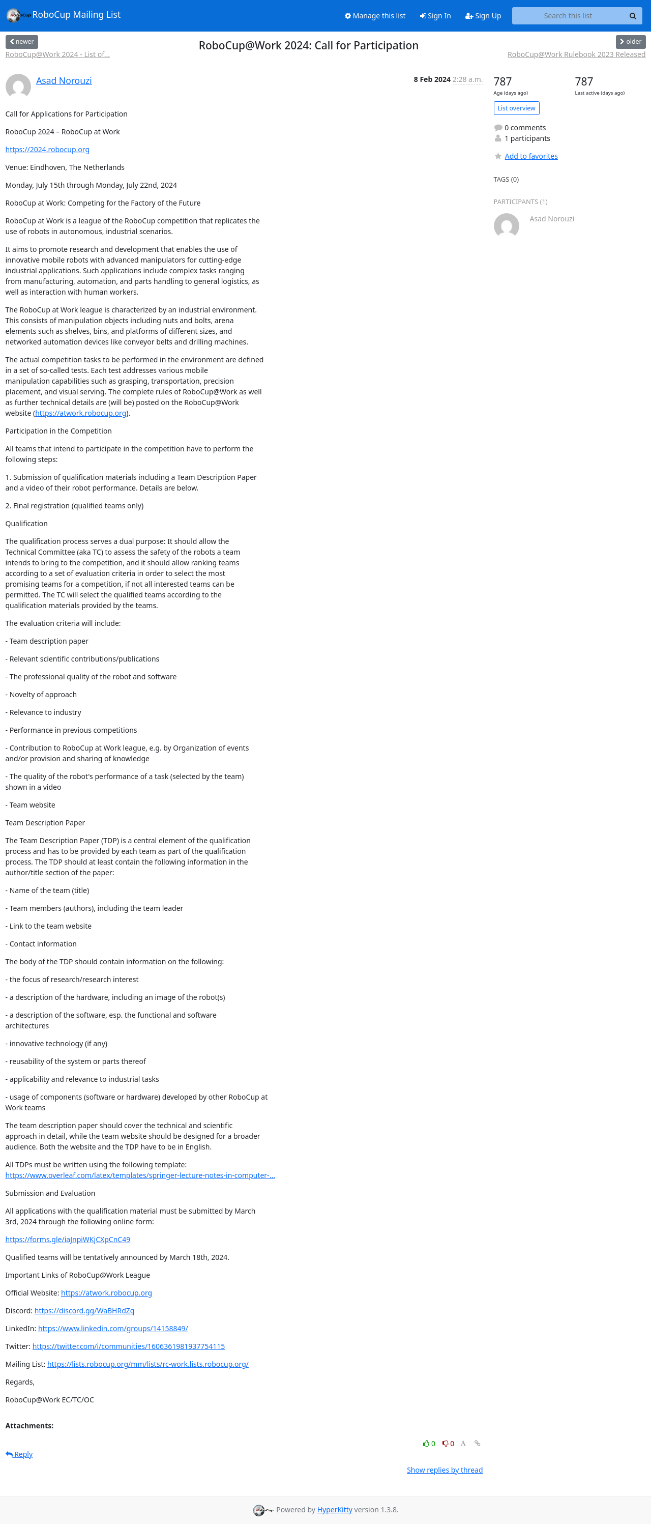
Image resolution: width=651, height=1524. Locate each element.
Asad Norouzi (64, 80)
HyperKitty (334, 1509)
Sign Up (483, 15)
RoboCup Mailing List (63, 15)
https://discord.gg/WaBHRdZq (85, 1310)
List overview (517, 108)
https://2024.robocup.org (48, 149)
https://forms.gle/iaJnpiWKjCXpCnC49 (68, 1239)
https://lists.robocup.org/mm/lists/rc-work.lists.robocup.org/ (148, 1364)
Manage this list (375, 15)
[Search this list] (568, 15)
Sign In (435, 15)
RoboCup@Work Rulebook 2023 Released (576, 54)
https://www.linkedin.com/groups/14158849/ (113, 1328)
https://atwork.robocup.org (80, 413)
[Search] (633, 15)
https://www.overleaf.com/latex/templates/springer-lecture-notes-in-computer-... (140, 1175)
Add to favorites (526, 156)
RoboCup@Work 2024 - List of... (58, 54)
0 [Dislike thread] (448, 1443)
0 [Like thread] (430, 1443)
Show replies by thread (445, 1470)
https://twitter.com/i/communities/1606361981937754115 (129, 1346)
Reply (19, 1454)
